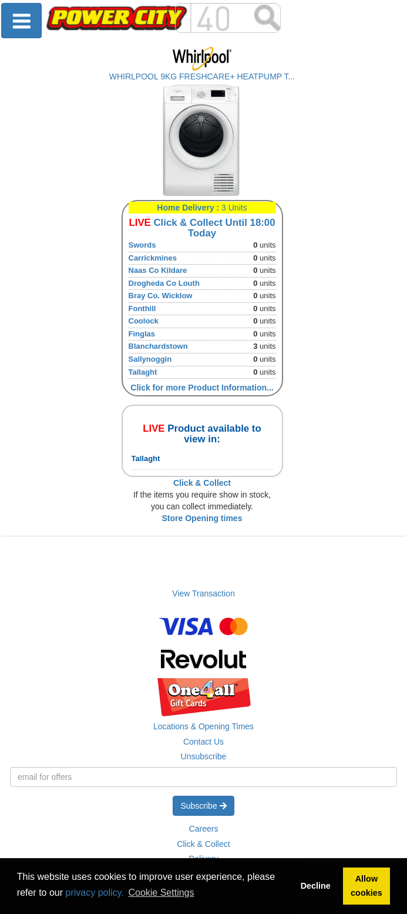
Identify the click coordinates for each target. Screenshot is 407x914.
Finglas (142, 333)
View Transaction (203, 593)
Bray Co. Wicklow (161, 295)
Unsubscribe (204, 756)
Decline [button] (316, 885)
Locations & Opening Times (203, 726)
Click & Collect (203, 844)
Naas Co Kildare (158, 270)
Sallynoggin (150, 359)
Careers (203, 828)
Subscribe (203, 805)
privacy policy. (95, 893)
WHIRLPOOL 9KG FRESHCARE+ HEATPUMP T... (202, 76)
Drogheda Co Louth (164, 283)
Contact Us (203, 741)
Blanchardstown (158, 346)
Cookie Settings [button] (161, 893)
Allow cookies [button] (366, 886)
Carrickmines (153, 257)
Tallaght (143, 372)
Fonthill (142, 308)
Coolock (144, 320)
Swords (142, 245)
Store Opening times (202, 518)
